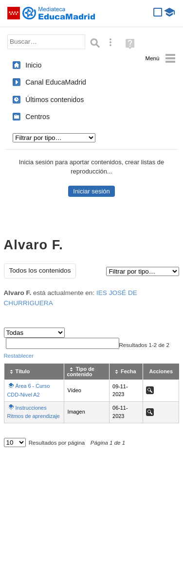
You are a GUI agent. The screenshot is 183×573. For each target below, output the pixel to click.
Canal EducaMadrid (55, 82)
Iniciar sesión (91, 191)
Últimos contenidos (54, 100)
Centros (37, 117)
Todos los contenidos (40, 270)
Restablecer (19, 356)
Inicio (33, 65)
